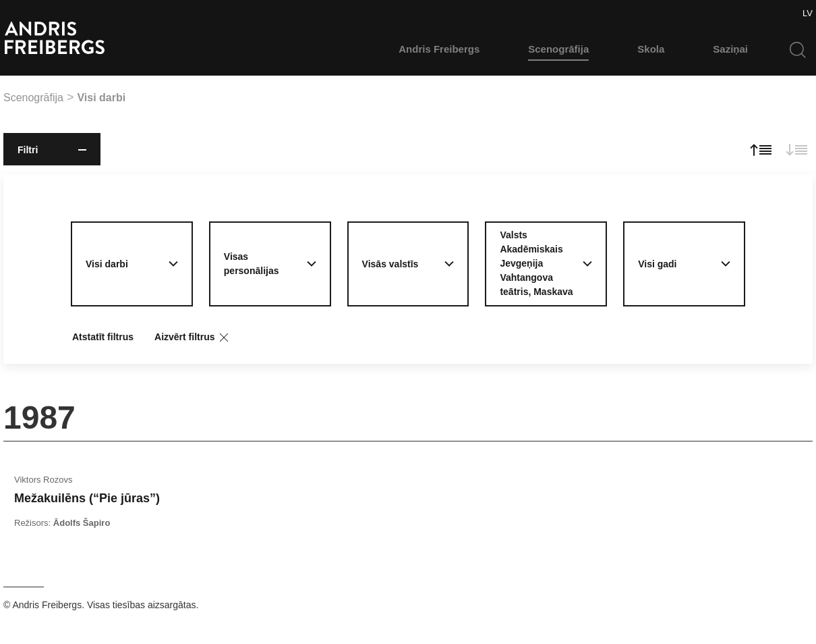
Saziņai (730, 49)
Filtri (52, 149)
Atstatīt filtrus (103, 336)
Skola (650, 49)
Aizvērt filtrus (192, 337)
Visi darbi (101, 97)
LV (808, 13)
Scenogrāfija (558, 49)
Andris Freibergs (439, 49)
